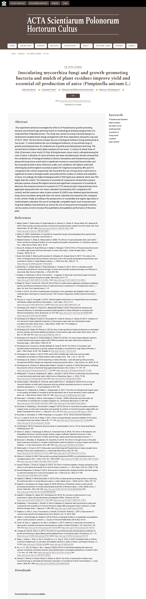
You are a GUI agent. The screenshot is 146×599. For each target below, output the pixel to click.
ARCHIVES (54, 46)
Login (65, 3)
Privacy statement (18, 3)
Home (14, 54)
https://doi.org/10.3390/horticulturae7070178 (34, 536)
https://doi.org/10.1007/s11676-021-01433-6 (54, 553)
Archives (21, 54)
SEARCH (131, 46)
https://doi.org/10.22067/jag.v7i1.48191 (78, 412)
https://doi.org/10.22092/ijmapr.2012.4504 (69, 395)
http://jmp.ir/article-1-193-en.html (29, 326)
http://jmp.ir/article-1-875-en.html (63, 351)
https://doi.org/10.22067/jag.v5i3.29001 (68, 508)
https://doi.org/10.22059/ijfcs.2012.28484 (32, 475)
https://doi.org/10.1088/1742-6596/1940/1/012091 (80, 459)
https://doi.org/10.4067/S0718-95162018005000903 (63, 489)
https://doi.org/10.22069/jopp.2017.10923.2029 (34, 264)
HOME (12, 46)
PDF (73, 96)
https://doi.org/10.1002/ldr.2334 (34, 544)
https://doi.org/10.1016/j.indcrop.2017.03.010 (41, 528)
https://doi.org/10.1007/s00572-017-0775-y (33, 453)
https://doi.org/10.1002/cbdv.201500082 (74, 313)
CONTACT (119, 46)
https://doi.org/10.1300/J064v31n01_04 (32, 305)
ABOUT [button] (86, 46)
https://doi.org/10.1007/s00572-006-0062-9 (33, 403)
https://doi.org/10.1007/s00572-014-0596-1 (33, 280)
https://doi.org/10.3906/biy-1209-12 (47, 335)
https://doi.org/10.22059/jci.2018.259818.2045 (52, 564)
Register (55, 3)
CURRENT (41, 46)
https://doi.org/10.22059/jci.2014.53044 (69, 445)
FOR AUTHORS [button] (70, 46)
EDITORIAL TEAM (103, 46)
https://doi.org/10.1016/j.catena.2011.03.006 (73, 420)
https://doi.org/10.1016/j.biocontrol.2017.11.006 (34, 370)
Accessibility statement (38, 3)
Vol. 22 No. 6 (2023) (34, 54)
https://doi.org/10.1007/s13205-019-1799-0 (33, 500)
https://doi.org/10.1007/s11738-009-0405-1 (54, 228)
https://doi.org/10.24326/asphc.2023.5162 (75, 101)
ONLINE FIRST (26, 46)
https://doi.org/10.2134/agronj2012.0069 (32, 379)
